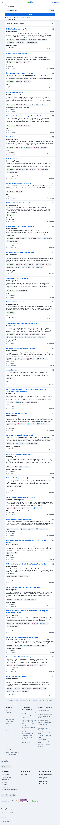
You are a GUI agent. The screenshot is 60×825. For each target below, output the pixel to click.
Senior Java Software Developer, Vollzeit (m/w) (22, 637)
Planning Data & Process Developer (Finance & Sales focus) (26, 116)
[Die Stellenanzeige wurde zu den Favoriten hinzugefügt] (53, 29)
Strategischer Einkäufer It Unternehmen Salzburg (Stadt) (28, 737)
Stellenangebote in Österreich (10, 789)
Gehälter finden (43, 781)
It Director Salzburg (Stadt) (28, 727)
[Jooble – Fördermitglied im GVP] (35, 801)
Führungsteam (5, 779)
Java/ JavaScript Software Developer (19, 519)
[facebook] (2, 795)
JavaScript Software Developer (17, 278)
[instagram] (6, 795)
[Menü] (2, 2)
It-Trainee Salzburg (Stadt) (28, 733)
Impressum (4, 817)
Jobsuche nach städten (12, 754)
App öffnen (55, 2)
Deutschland (9, 721)
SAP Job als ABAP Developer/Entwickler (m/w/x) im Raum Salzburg (26, 541)
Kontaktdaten (5, 782)
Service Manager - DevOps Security (18, 183)
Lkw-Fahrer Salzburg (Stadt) (45, 722)
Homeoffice (9, 710)
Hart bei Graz (9, 728)
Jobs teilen (24, 774)
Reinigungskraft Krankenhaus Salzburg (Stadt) (43, 741)
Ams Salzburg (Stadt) (43, 720)
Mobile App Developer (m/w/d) (16, 29)
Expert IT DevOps (12, 159)
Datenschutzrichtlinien (7, 812)
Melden (50, 49)
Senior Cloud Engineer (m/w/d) (16, 676)
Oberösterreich (10, 719)
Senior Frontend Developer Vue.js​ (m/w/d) (20, 497)
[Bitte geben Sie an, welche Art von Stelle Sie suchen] (30, 6)
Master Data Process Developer (17, 53)
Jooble (11, 821)
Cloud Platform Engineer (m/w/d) (17, 413)
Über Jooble (5, 774)
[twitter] (10, 795)
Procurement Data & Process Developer (20, 73)
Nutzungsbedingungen (7, 809)
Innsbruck (8, 712)
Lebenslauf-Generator (45, 784)
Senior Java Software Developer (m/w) (19, 435)
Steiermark (9, 723)
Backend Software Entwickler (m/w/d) (19, 454)
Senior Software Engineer (15, 302)
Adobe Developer (12, 370)
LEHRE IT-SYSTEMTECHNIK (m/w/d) (18, 657)
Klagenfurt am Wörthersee (12, 717)
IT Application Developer (14, 92)
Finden (30, 14)
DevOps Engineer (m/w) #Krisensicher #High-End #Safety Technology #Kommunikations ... (26, 390)
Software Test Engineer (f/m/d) (17, 478)
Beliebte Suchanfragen (13, 705)
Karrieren (4, 784)
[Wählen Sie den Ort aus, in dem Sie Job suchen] (30, 10)
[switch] (52, 23)
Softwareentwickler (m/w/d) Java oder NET (21, 348)
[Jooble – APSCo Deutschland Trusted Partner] (14, 801)
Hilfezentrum (5, 787)
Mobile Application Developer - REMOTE (20, 226)
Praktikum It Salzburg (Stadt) (29, 715)
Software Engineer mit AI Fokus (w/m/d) (20, 252)
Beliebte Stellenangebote (12, 752)
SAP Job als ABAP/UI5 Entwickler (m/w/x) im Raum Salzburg (27, 564)
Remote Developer (12, 137)
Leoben (8, 730)
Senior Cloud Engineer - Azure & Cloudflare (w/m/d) (24, 587)
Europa (8, 725)
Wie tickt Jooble (6, 777)
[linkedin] (14, 795)
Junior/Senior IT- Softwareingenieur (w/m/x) (21, 323)
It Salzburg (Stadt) (26, 718)
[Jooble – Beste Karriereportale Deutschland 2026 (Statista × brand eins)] (24, 801)
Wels (7, 714)
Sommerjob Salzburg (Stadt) (45, 714)
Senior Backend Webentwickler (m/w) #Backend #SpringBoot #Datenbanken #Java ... (27, 612)
